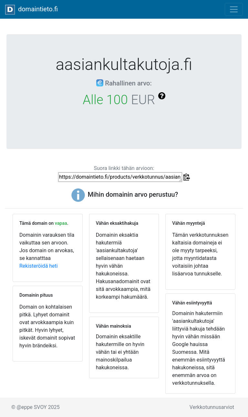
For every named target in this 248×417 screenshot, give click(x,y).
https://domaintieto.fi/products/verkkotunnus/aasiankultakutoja (120, 177)
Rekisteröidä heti (38, 266)
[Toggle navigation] (234, 9)
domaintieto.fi (31, 10)
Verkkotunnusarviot (212, 407)
